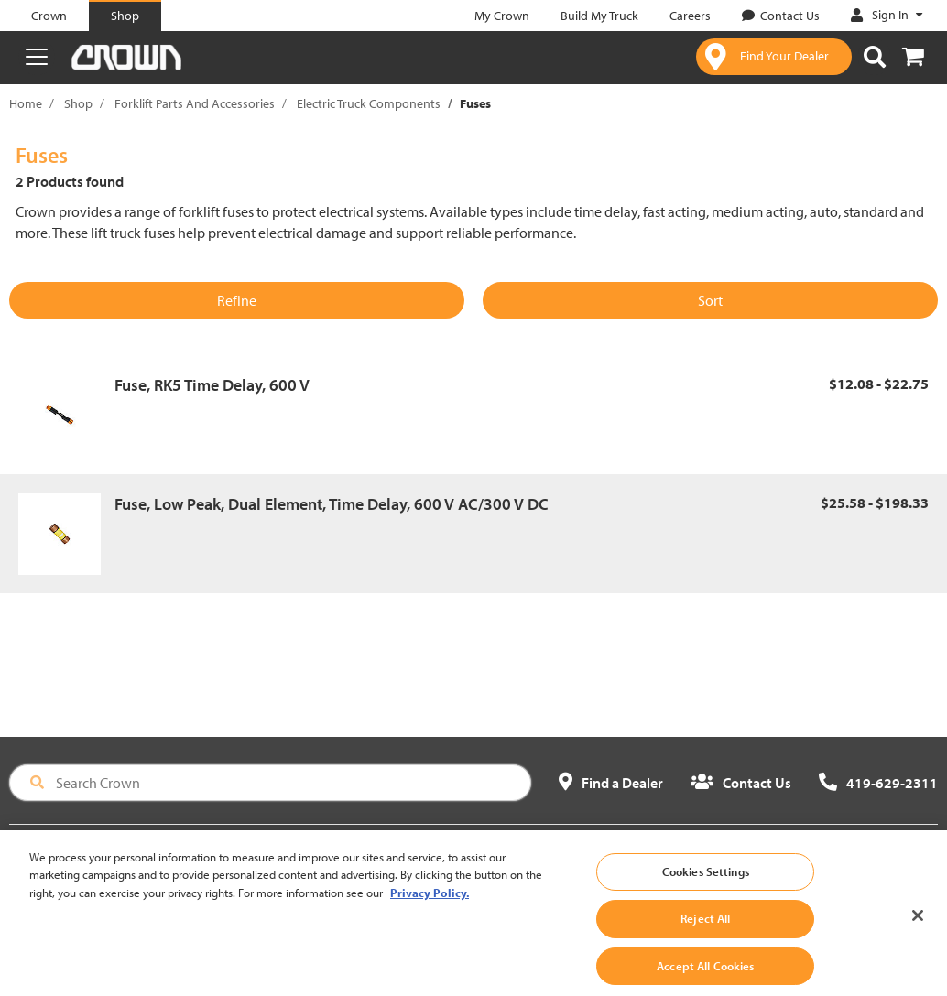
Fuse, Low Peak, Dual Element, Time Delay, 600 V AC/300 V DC (331, 503)
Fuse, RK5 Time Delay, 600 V (212, 384)
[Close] (918, 933)
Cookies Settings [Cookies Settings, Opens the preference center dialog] (705, 889)
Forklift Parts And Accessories (194, 103)
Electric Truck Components (369, 103)
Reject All (705, 936)
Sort (710, 300)
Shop (78, 103)
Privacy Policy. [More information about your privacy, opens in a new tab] (429, 910)
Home (25, 103)
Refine (236, 300)
